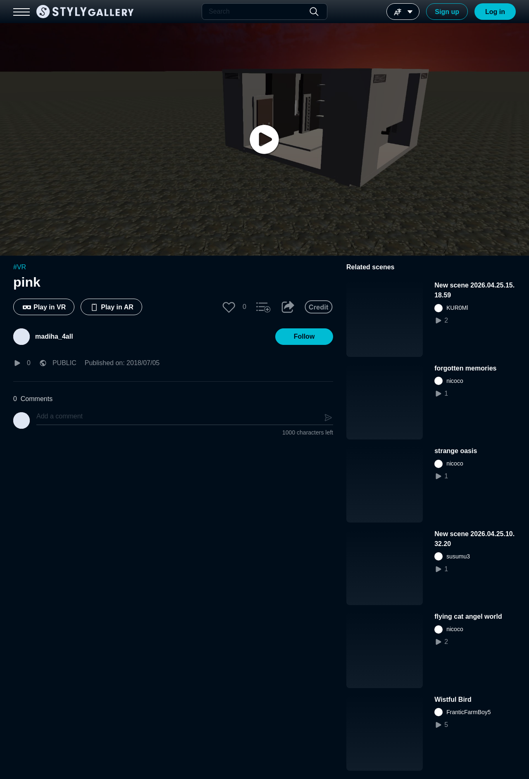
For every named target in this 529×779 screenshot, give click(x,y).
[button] (229, 307)
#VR (19, 267)
